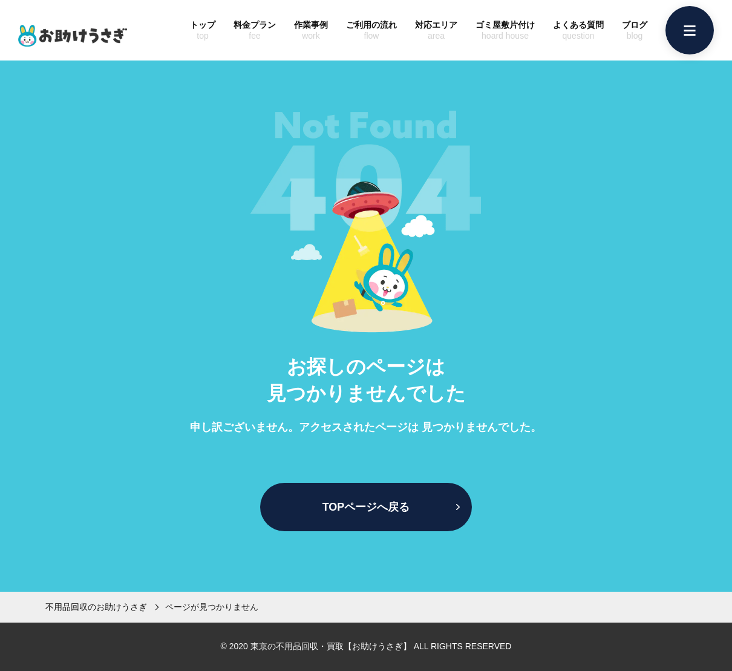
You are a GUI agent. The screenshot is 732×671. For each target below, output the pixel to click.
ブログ (634, 30)
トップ (202, 30)
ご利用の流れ (371, 30)
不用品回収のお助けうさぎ (96, 607)
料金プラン (255, 30)
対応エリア (436, 30)
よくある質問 (578, 30)
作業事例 (311, 30)
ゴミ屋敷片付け (505, 30)
